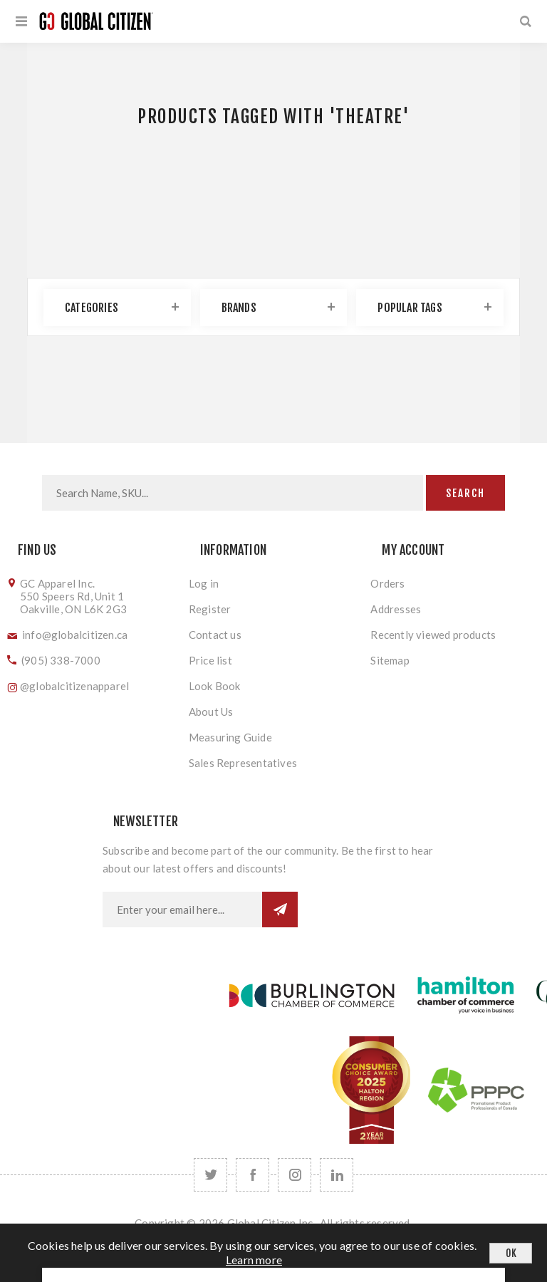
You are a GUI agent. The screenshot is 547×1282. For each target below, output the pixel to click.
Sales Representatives (243, 762)
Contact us (215, 634)
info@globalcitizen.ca (74, 634)
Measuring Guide (230, 737)
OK (511, 1253)
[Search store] (232, 493)
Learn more (254, 1259)
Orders (387, 583)
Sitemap (389, 660)
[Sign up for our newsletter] (182, 909)
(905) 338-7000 (60, 660)
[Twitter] (210, 1175)
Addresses (395, 609)
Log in (204, 583)
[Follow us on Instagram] (294, 1175)
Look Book (215, 685)
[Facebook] (252, 1175)
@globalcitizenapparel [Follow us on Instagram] (74, 685)
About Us (211, 711)
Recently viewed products (433, 634)
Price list (210, 660)
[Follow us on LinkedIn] (336, 1175)
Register (210, 609)
